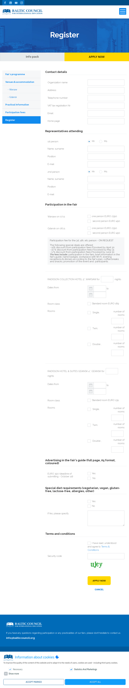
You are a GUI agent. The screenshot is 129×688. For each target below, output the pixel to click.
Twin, (95, 328)
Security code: (55, 556)
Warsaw (13, 89)
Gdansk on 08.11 (56, 228)
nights (118, 279)
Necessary (17, 669)
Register (10, 120)
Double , (96, 344)
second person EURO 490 (106, 221)
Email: (51, 113)
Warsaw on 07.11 (56, 216)
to (108, 288)
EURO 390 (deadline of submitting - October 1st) (60, 475)
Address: (52, 90)
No (94, 478)
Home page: (54, 121)
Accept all (95, 682)
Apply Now (97, 57)
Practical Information (17, 104)
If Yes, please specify (58, 513)
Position (52, 156)
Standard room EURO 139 (105, 400)
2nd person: (54, 171)
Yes (93, 473)
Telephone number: (58, 98)
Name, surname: (56, 148)
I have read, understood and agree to (102, 546)
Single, (95, 312)
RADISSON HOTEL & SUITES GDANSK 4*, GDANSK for (76, 371)
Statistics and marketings (85, 669)
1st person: (53, 141)
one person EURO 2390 (104, 216)
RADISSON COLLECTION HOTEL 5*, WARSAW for (74, 279)
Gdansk (13, 97)
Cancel (99, 589)
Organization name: (58, 82)
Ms (105, 141)
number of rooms (118, 313)
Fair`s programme (15, 74)
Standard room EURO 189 (105, 303)
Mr (93, 141)
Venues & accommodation (19, 82)
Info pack (32, 56)
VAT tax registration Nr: (59, 105)
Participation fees (15, 112)
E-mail (51, 164)
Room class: (54, 303)
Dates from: (53, 287)
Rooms (51, 311)
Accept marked (34, 682)
